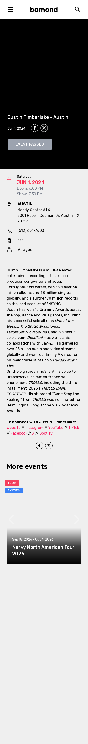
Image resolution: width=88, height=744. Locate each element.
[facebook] (34, 128)
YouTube (55, 427)
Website (13, 427)
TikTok (73, 427)
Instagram (34, 427)
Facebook (19, 433)
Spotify (46, 433)
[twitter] (44, 128)
